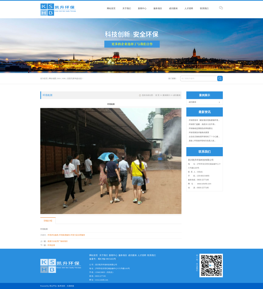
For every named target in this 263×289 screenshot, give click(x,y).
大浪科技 (70, 286)
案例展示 (166, 95)
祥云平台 (53, 286)
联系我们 (204, 8)
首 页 (157, 95)
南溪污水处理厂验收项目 (58, 241)
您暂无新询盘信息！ (75, 78)
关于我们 (126, 8)
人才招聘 (189, 8)
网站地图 (52, 78)
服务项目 (157, 8)
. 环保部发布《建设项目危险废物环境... (204, 120)
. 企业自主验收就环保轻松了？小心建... (204, 137)
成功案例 (173, 8)
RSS (59, 78)
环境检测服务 (64, 235)
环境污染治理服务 (77, 235)
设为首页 (44, 78)
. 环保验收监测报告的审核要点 (200, 128)
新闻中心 (142, 8)
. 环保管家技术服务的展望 (198, 132)
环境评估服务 (53, 235)
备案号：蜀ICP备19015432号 (102, 259)
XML (64, 78)
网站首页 (111, 8)
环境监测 (51, 245)
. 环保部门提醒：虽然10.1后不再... (202, 124)
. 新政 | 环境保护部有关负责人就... (202, 141)
